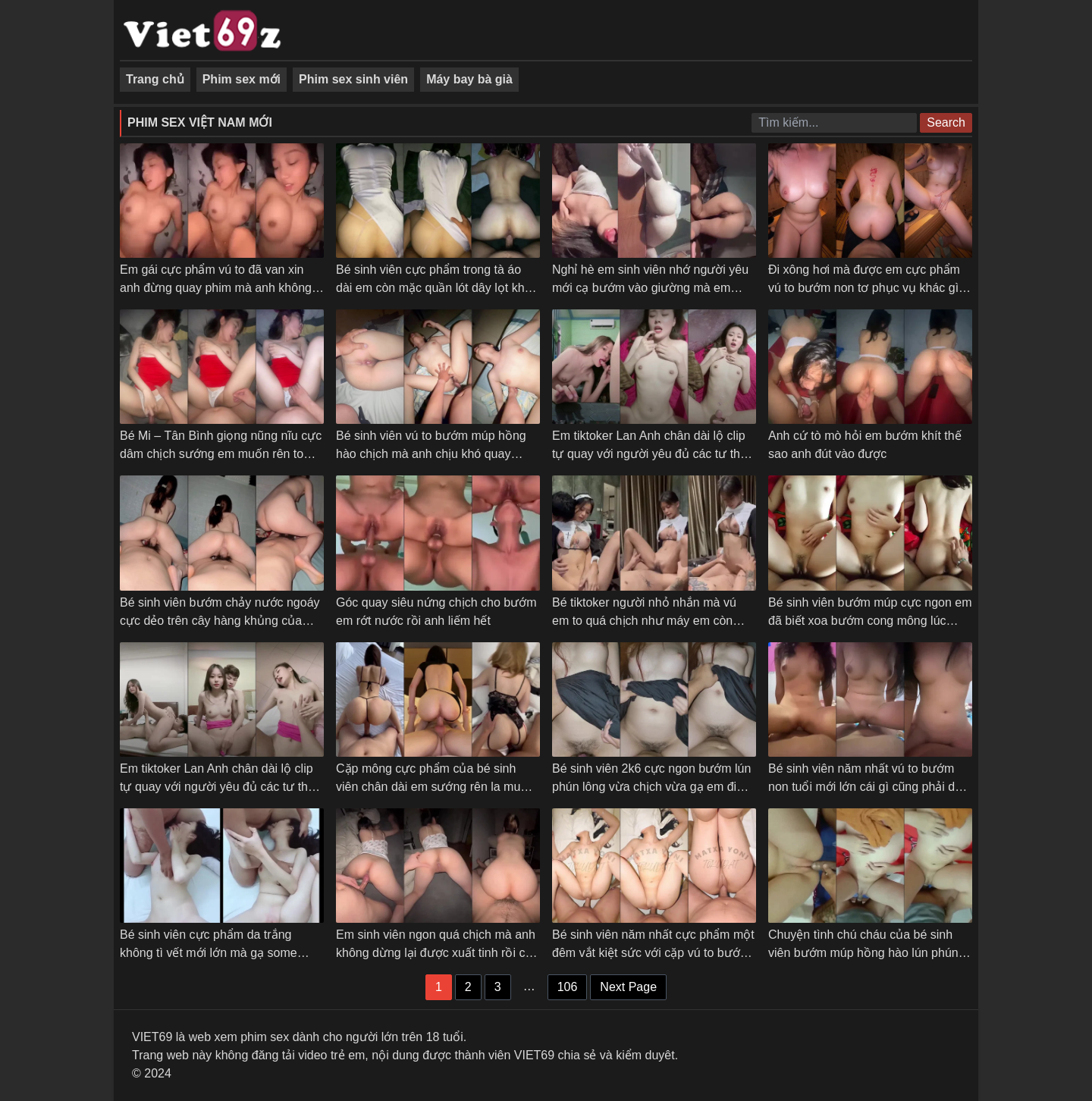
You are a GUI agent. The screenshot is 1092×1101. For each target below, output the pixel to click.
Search (946, 122)
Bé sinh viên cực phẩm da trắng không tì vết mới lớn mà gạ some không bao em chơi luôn (208, 952)
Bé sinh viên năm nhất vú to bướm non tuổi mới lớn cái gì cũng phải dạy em (868, 786)
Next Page (628, 986)
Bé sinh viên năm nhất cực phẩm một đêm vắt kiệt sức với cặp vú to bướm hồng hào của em (653, 952)
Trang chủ (155, 79)
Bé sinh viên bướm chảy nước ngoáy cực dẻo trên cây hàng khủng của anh (220, 620)
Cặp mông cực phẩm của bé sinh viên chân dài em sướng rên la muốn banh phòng (435, 786)
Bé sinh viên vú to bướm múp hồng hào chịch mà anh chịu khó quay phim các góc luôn (431, 453)
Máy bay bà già (469, 79)
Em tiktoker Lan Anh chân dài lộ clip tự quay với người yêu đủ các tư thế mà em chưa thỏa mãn (217, 786)
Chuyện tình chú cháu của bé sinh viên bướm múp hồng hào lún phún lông (863, 952)
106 (567, 986)
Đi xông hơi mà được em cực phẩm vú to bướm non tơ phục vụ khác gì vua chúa (864, 287)
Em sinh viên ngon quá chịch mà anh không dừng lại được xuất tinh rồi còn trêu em (437, 952)
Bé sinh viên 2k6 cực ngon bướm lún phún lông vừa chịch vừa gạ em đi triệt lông (651, 786)
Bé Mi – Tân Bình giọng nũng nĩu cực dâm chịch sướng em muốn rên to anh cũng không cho (221, 453)
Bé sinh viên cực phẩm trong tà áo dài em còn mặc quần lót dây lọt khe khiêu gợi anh (433, 287)
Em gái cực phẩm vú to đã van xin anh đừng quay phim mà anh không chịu (216, 287)
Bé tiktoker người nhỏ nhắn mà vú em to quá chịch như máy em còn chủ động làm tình (644, 620)
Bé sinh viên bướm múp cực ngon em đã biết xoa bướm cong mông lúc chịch (870, 620)
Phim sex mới (241, 79)
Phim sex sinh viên (353, 79)
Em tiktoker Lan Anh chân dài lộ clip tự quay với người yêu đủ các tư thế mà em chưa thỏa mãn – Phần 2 (649, 453)
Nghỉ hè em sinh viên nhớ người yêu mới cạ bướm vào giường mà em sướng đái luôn (650, 287)
